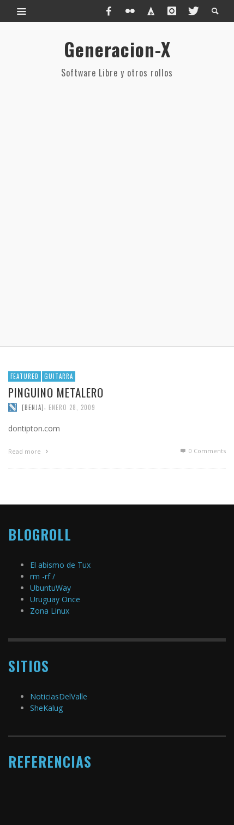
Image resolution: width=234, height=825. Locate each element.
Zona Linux (49, 611)
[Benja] (33, 407)
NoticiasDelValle (58, 696)
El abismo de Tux (60, 565)
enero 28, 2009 (72, 407)
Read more (29, 451)
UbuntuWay (50, 588)
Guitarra (58, 376)
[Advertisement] (117, 213)
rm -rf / (42, 576)
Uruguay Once (55, 599)
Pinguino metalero (56, 392)
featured (24, 376)
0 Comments (202, 451)
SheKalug (46, 708)
